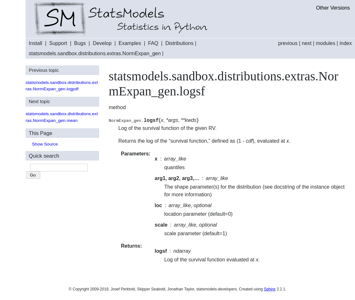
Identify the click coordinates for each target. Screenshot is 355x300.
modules (325, 43)
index (346, 43)
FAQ (153, 43)
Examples (130, 43)
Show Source (45, 144)
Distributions (179, 43)
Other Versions (333, 8)
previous (287, 43)
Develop (102, 43)
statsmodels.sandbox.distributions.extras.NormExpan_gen (95, 53)
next (307, 43)
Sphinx (270, 289)
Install (35, 43)
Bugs (80, 43)
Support (58, 43)
